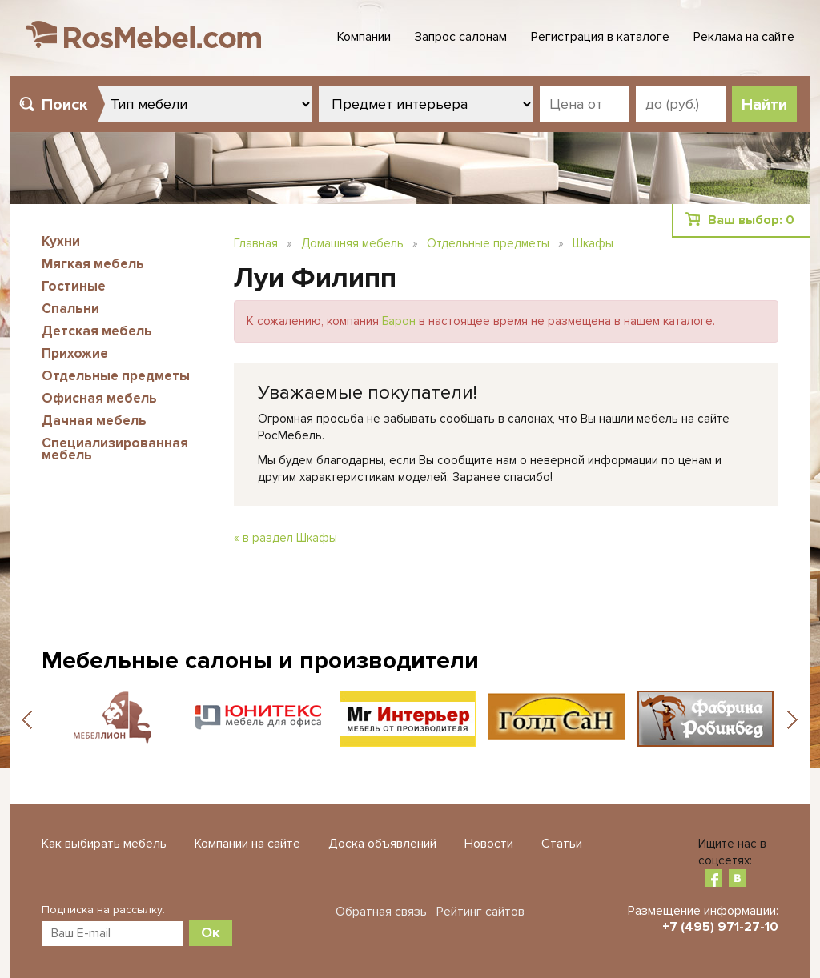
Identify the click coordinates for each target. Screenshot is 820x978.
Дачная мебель (94, 420)
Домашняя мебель (352, 243)
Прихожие (75, 353)
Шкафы (593, 243)
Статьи (561, 844)
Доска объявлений (382, 844)
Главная (256, 243)
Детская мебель (97, 331)
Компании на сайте (247, 844)
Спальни (70, 308)
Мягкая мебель (93, 263)
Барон (399, 321)
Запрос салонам (461, 37)
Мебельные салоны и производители (260, 660)
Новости (488, 844)
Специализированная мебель (115, 449)
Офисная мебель (99, 398)
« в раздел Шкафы (285, 538)
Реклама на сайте (743, 37)
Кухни (61, 241)
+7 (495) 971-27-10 (720, 927)
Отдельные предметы (116, 375)
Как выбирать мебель (104, 844)
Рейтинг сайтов (480, 912)
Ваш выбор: (751, 220)
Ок (210, 932)
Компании (364, 37)
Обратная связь (381, 912)
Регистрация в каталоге (600, 37)
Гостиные (74, 286)
